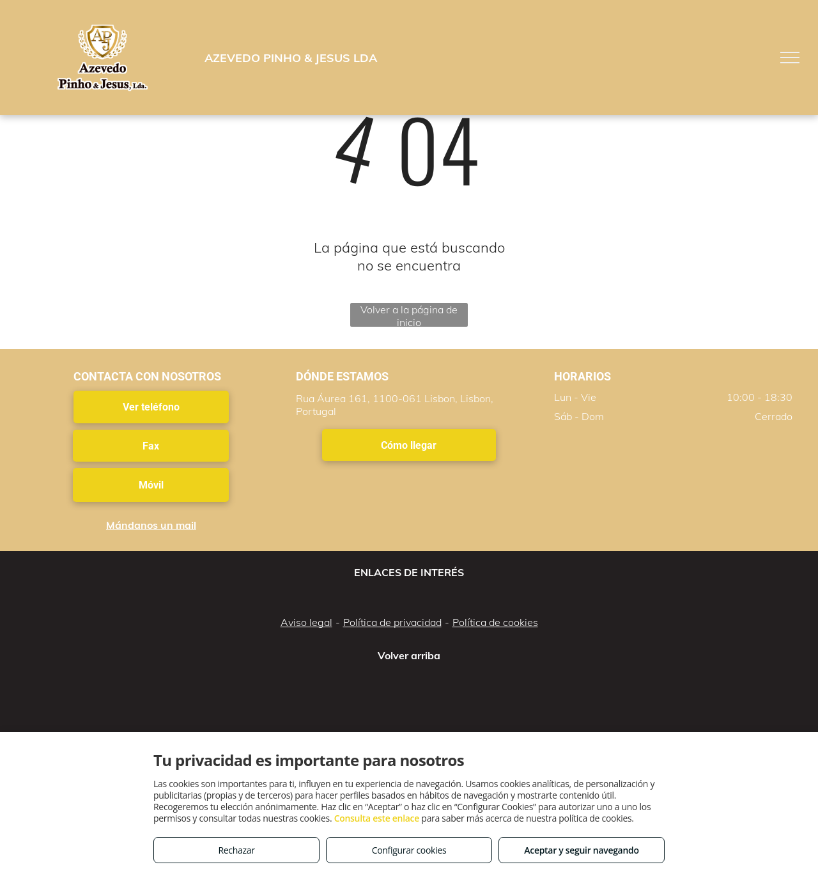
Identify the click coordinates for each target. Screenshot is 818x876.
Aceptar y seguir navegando (581, 850)
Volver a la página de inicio (409, 315)
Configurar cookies (409, 850)
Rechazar (236, 850)
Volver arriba (409, 655)
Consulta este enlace (376, 818)
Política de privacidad (392, 622)
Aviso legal (306, 622)
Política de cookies (495, 622)
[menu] (789, 57)
